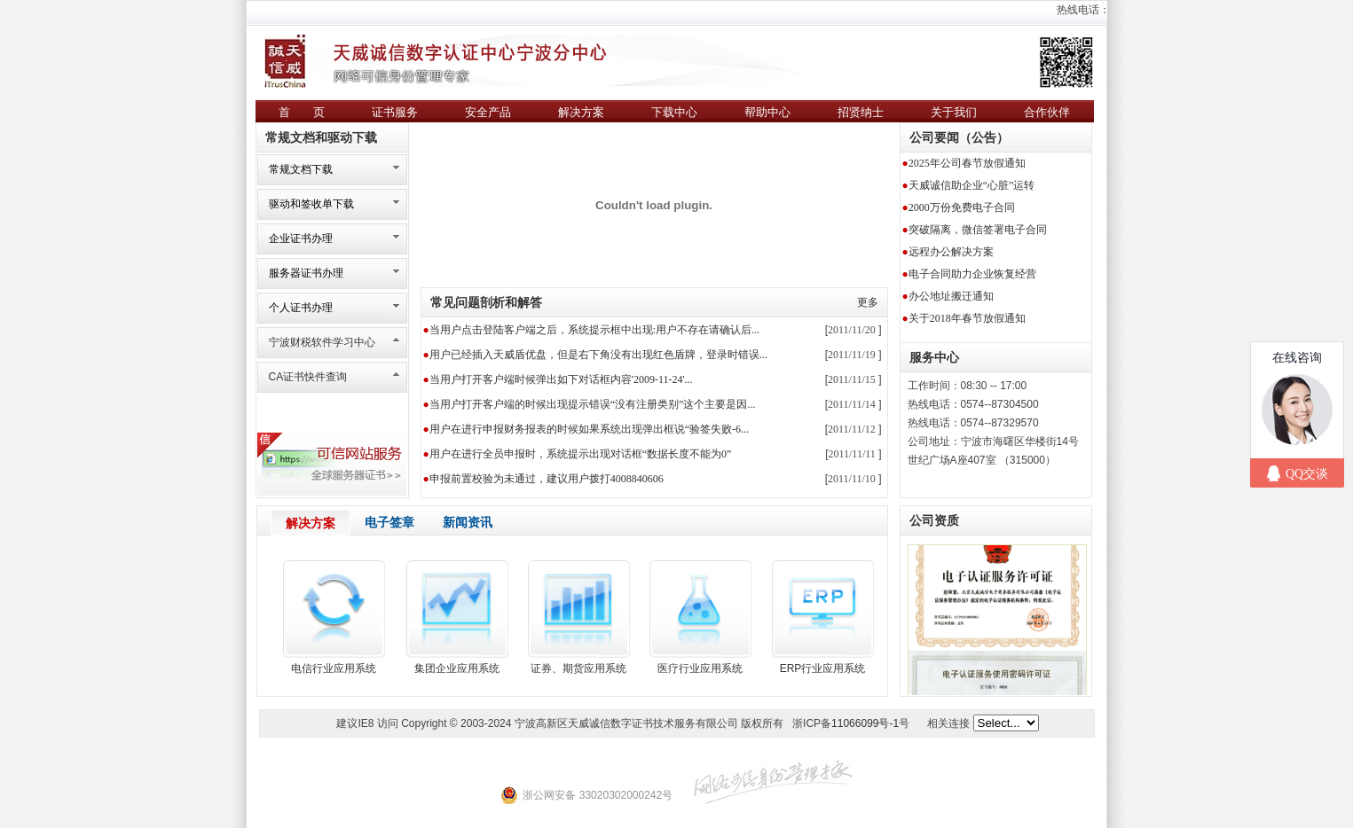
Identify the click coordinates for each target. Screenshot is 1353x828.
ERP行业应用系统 (823, 668)
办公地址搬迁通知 (951, 296)
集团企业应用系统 (457, 668)
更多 (867, 302)
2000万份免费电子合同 (962, 207)
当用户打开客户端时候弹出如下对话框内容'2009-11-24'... (561, 379)
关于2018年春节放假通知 (967, 318)
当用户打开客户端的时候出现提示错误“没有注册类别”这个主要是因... (592, 404)
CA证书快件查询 (308, 377)
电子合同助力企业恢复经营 (972, 274)
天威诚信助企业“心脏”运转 (972, 185)
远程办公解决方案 (951, 252)
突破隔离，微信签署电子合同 (978, 229)
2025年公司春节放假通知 (967, 163)
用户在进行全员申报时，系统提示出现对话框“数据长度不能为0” (580, 454)
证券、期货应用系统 (578, 668)
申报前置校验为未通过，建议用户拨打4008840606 (546, 479)
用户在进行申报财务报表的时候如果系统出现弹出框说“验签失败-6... (589, 429)
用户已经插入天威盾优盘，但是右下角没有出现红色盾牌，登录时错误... (598, 354)
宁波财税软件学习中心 (322, 342)
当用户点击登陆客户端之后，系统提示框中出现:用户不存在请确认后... (594, 330)
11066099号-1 (865, 723)
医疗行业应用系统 (700, 668)
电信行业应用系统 (333, 668)
